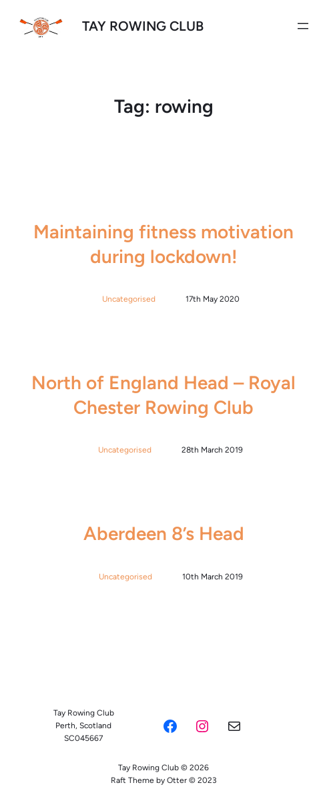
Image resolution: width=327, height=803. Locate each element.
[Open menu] (303, 26)
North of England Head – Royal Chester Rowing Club (163, 394)
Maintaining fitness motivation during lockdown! (163, 243)
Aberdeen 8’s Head (163, 533)
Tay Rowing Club (143, 26)
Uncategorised (128, 299)
